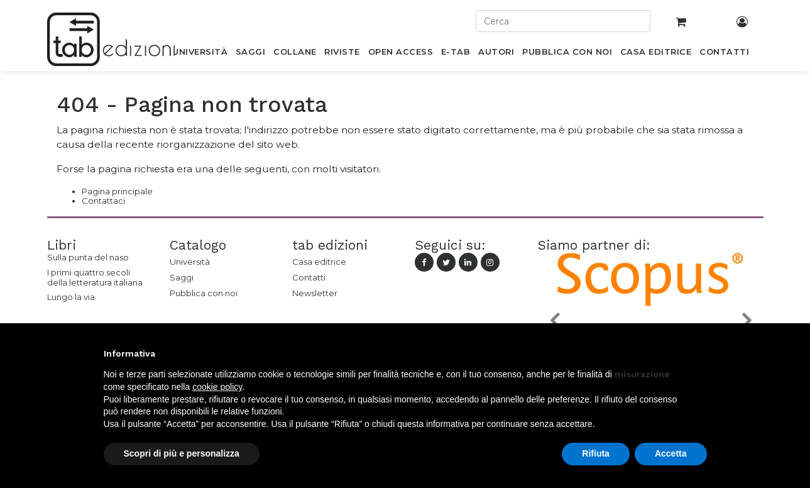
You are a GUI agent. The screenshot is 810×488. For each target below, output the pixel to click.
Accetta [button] (671, 453)
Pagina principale (117, 191)
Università (190, 262)
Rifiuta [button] (596, 453)
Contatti (309, 277)
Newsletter (314, 293)
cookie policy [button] (217, 387)
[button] (554, 320)
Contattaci (103, 201)
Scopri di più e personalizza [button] (181, 453)
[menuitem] (200, 54)
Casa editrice (319, 262)
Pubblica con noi (204, 293)
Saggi (182, 277)
